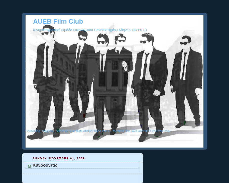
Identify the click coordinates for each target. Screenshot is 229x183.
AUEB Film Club (58, 21)
